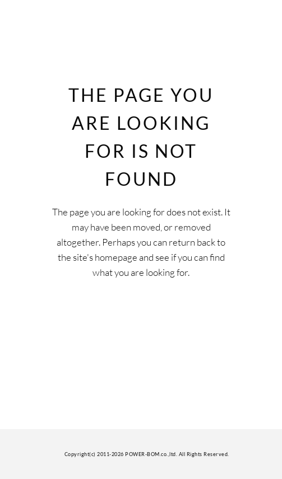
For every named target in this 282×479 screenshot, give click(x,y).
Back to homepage (141, 321)
